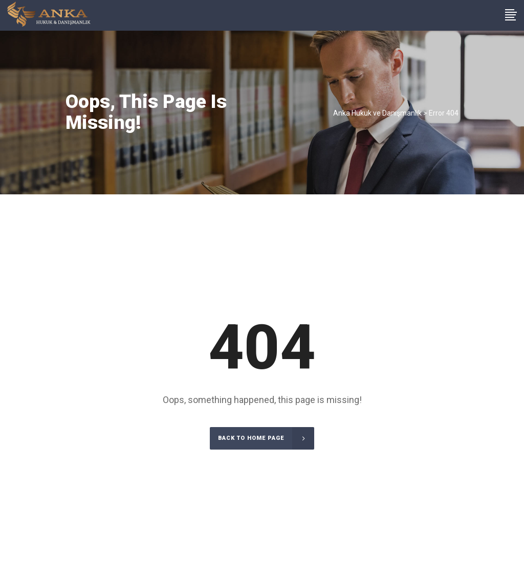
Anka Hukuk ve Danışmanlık (377, 113)
